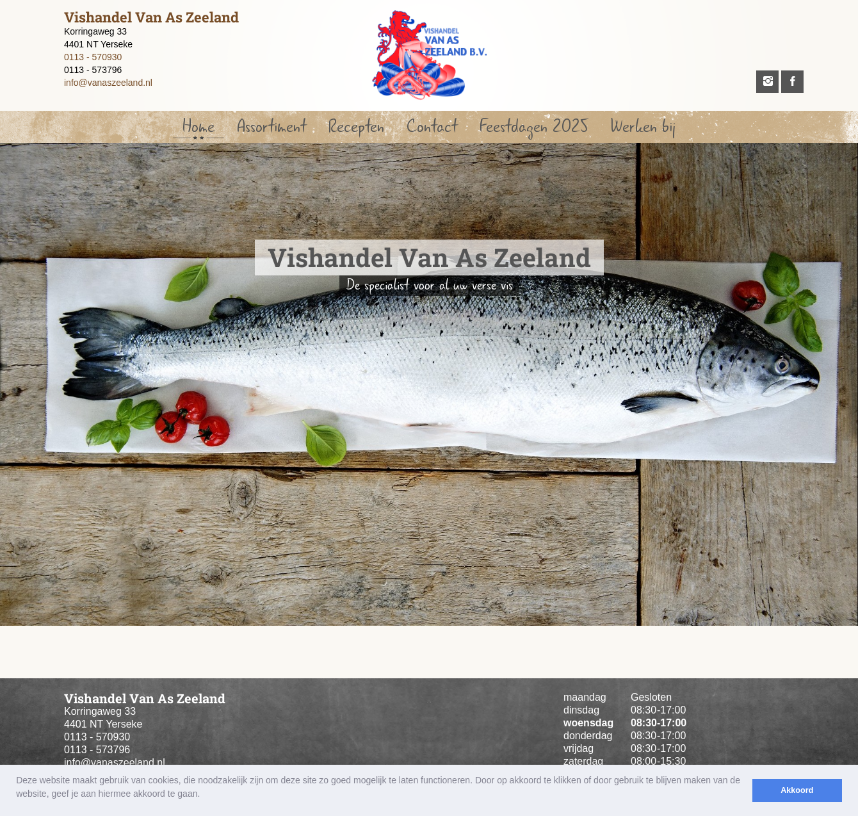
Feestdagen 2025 (534, 126)
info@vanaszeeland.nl (108, 83)
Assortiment (271, 126)
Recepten (356, 126)
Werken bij (643, 126)
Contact (432, 126)
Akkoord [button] (797, 790)
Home (198, 126)
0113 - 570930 (93, 57)
